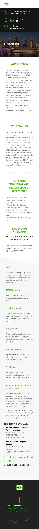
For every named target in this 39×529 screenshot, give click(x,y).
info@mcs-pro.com (17, 28)
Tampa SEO (13, 522)
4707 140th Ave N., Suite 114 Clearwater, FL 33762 (20, 13)
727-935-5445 (14, 21)
